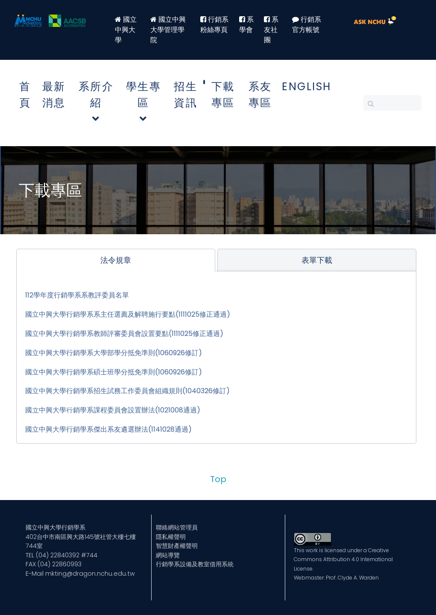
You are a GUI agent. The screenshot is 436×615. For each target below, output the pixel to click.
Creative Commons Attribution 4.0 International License (343, 559)
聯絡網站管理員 (177, 527)
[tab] (115, 260)
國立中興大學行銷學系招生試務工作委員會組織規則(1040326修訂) (127, 391)
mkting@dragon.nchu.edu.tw (90, 573)
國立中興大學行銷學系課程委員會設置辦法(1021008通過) (112, 410)
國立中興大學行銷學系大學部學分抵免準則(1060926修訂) (113, 353)
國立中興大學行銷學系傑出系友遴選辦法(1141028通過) (108, 429)
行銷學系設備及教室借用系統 (195, 564)
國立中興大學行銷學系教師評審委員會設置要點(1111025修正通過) (124, 333)
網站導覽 (168, 555)
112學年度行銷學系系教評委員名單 (77, 295)
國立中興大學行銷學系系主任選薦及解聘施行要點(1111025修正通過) (127, 314)
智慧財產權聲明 (177, 545)
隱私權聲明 (171, 537)
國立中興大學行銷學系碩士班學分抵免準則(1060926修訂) (113, 372)
